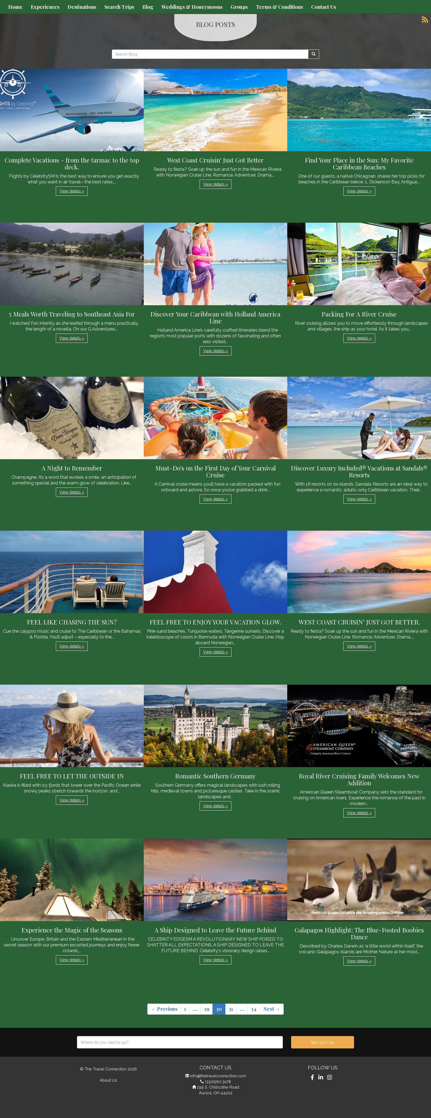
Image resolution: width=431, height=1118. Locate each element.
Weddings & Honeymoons (192, 7)
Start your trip (323, 1042)
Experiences (45, 7)
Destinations (82, 7)
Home (15, 7)
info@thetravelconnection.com (218, 1075)
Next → (271, 1009)
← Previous (164, 1009)
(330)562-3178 (218, 1081)
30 (219, 1009)
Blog (147, 7)
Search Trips (119, 7)
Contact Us (323, 7)
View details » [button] (71, 191)
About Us (108, 1080)
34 (253, 1009)
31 (231, 1009)
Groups (239, 7)
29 (206, 1009)
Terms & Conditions (279, 7)
